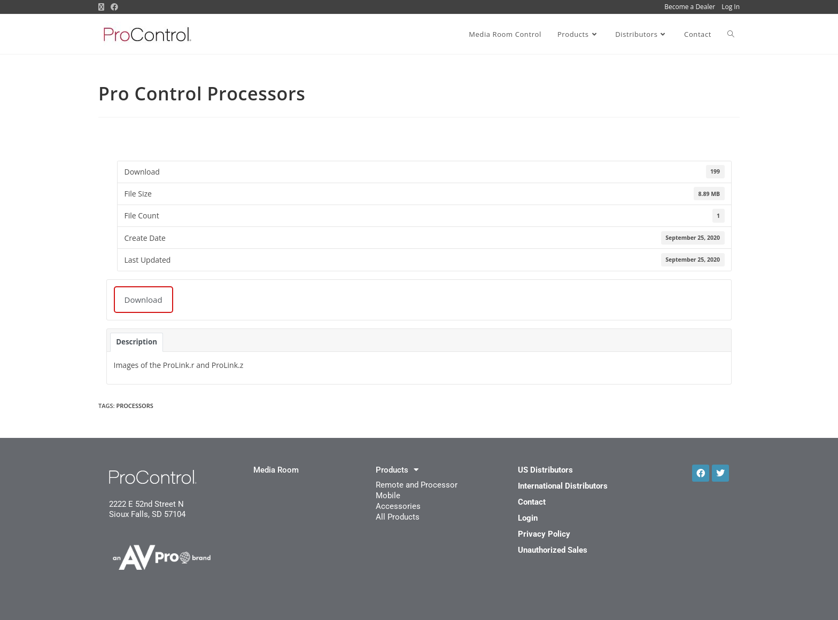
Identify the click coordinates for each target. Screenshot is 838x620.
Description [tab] (136, 342)
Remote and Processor (416, 485)
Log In (730, 6)
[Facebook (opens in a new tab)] (114, 7)
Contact (532, 502)
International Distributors (563, 486)
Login (528, 518)
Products (397, 470)
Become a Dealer (689, 6)
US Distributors (545, 470)
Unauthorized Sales (552, 550)
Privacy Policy (544, 534)
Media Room (276, 470)
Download (143, 299)
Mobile (388, 495)
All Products (398, 517)
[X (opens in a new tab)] (102, 7)
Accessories (398, 506)
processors (134, 406)
